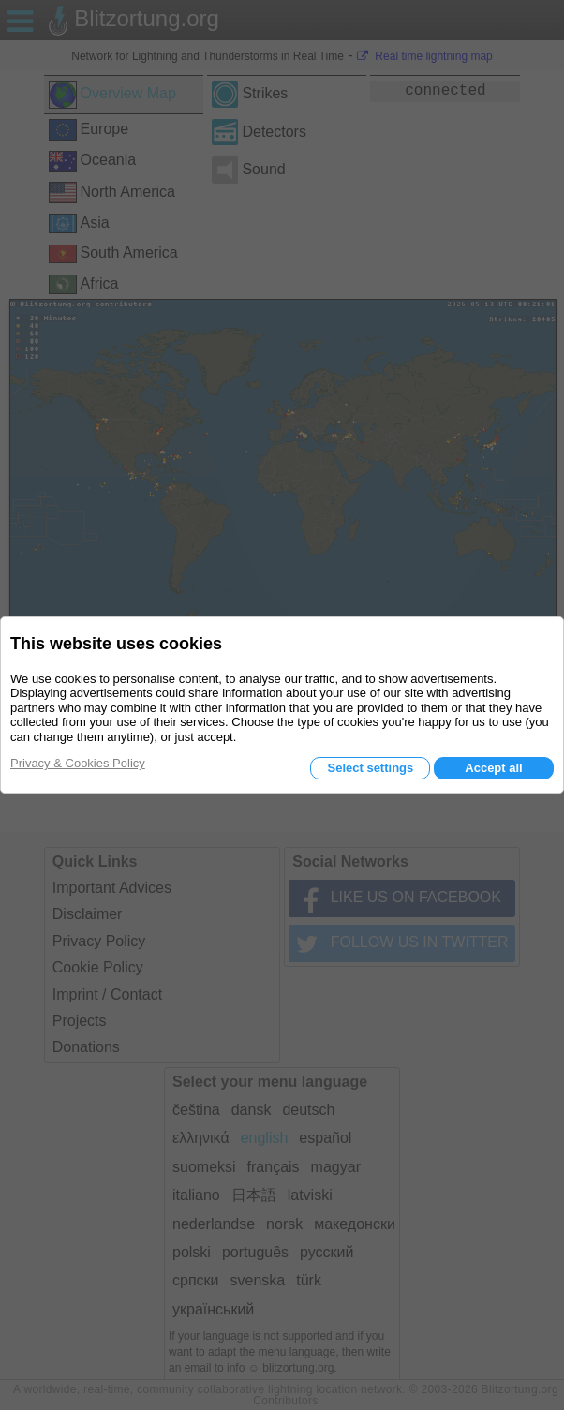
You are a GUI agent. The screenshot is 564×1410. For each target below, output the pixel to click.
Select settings (370, 768)
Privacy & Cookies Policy (77, 763)
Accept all (493, 768)
